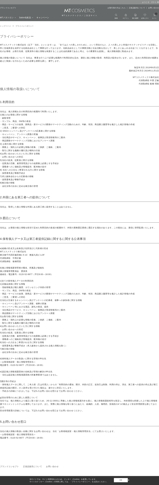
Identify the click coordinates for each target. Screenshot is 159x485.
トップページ (5, 26)
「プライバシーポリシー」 (81, 481)
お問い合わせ (153, 8)
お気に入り (145, 16)
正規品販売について (137, 8)
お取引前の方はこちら (117, 8)
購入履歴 (135, 16)
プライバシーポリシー (24, 26)
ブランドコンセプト (8, 8)
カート (154, 16)
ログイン (126, 16)
